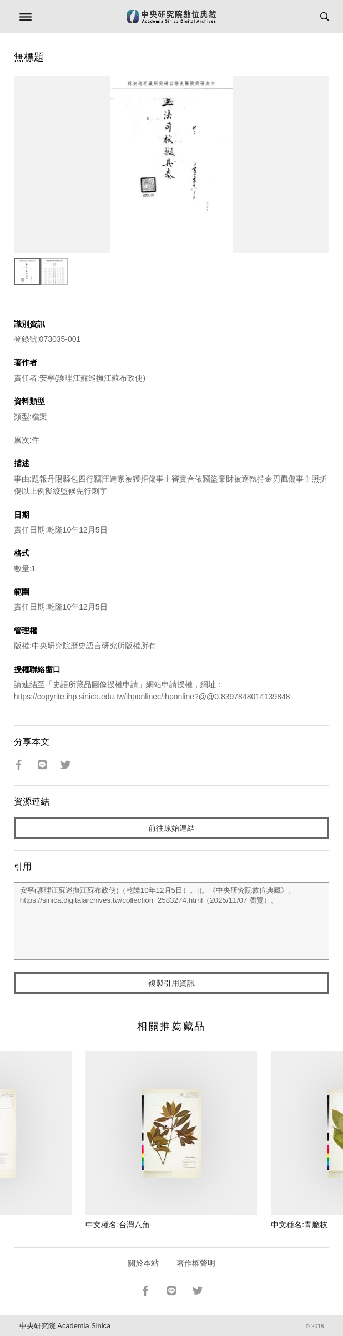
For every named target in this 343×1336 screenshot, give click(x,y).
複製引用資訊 (171, 983)
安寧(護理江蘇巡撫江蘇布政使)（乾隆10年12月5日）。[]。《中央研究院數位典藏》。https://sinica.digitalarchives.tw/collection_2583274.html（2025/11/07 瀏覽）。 (172, 921)
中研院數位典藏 (171, 16)
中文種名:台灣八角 (117, 1224)
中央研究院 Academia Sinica (64, 1326)
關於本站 (143, 1262)
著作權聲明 (195, 1262)
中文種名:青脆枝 (299, 1224)
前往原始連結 (171, 827)
